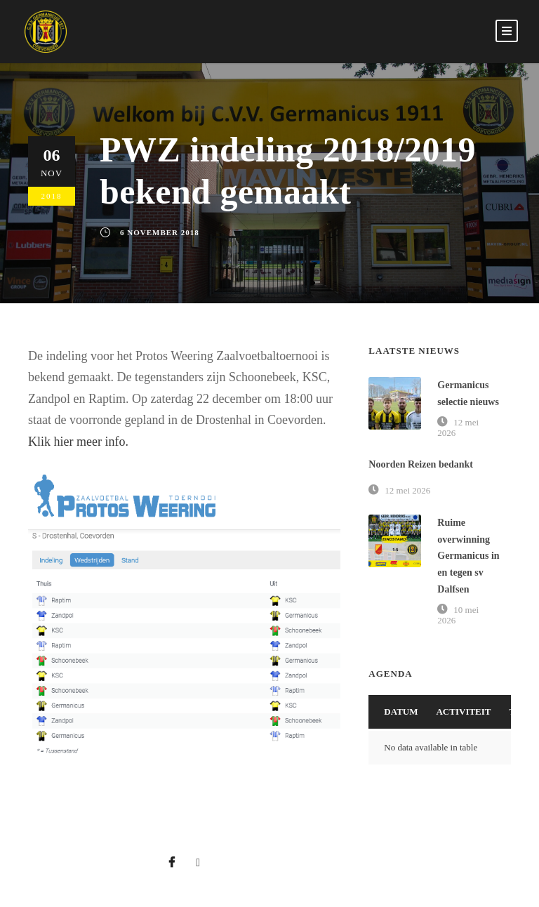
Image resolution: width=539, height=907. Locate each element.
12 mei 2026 (407, 490)
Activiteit (463, 711)
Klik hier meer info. (78, 442)
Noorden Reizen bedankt (420, 464)
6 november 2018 (159, 232)
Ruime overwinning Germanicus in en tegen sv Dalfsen (468, 556)
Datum (401, 711)
